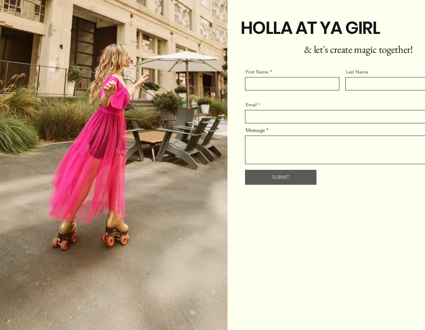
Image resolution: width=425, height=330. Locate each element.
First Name (257, 71)
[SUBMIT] (280, 177)
